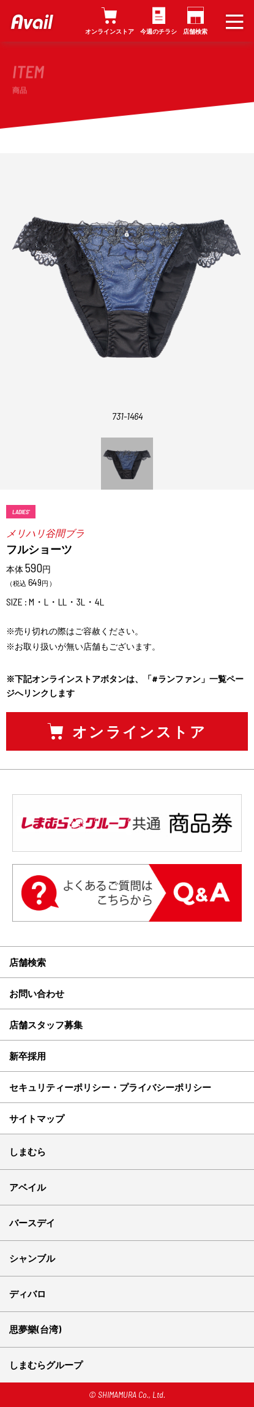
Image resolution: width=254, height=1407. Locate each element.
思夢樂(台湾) (35, 1329)
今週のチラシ (158, 31)
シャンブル (32, 1258)
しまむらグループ (46, 1364)
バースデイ (32, 1222)
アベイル (27, 1187)
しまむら (27, 1151)
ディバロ (27, 1293)
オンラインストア (109, 31)
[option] (127, 464)
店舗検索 (195, 31)
